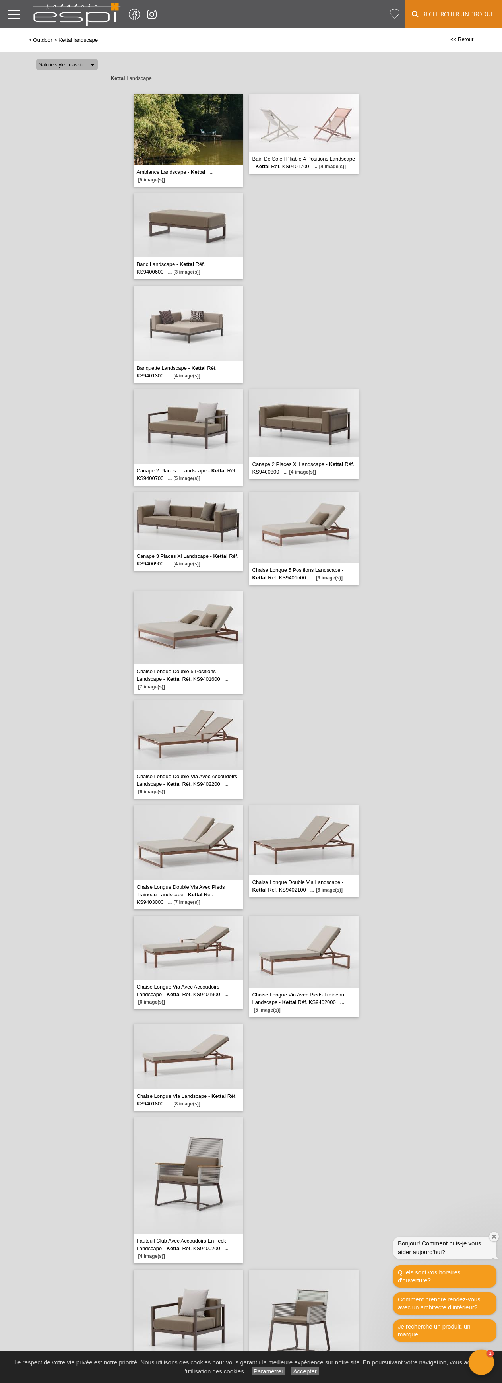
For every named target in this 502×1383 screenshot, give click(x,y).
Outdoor (42, 40)
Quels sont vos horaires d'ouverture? (429, 1276)
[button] (481, 1362)
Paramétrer (268, 1371)
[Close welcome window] (494, 1236)
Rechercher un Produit (454, 14)
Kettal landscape (78, 40)
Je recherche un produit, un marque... (434, 1330)
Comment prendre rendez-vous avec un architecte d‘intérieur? (439, 1303)
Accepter (305, 1371)
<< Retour (462, 39)
